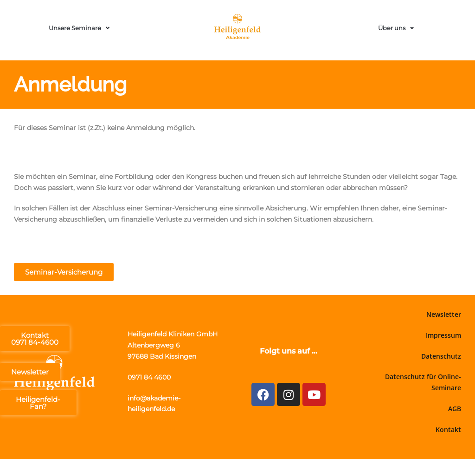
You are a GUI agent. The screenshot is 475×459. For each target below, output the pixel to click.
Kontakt (448, 429)
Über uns (396, 28)
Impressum (443, 335)
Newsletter (443, 314)
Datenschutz (441, 356)
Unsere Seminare (79, 28)
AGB (454, 408)
